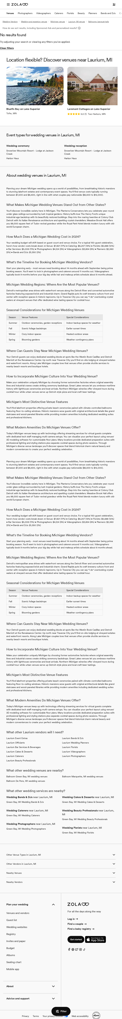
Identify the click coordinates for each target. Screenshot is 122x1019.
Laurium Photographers (73, 748)
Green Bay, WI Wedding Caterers (23, 808)
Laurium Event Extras (16, 731)
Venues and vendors (17, 905)
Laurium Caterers (15, 748)
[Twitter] (76, 943)
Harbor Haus (12, 151)
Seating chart (13, 954)
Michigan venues (58, 22)
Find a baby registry (81, 921)
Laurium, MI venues (76, 22)
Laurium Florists (70, 740)
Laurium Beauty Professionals (21, 753)
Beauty (81, 13)
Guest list (11, 912)
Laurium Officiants (15, 735)
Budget (10, 940)
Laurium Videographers (73, 744)
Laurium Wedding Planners (75, 735)
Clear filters (7, 48)
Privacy (25, 1009)
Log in (73, 911)
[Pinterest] (73, 943)
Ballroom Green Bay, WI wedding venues (26, 769)
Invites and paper (16, 933)
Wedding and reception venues (34, 22)
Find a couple (77, 916)
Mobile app (12, 961)
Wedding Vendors (10, 22)
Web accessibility (80, 1009)
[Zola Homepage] (19, 4)
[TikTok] (84, 943)
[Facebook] (69, 943)
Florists (70, 13)
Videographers (43, 13)
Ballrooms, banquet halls (98, 22)
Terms (36, 1009)
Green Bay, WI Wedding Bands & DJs (25, 794)
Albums (10, 947)
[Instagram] (80, 943)
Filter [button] (61, 1011)
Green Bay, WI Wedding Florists (78, 825)
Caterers (58, 13)
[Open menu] (8, 4)
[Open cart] (114, 4)
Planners (92, 13)
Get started (76, 932)
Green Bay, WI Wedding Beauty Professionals (84, 812)
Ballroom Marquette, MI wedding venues (82, 769)
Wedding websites (16, 919)
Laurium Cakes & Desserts (19, 744)
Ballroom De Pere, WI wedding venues (25, 773)
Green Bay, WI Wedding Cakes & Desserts (83, 794)
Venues (10, 13)
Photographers (25, 13)
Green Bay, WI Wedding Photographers (26, 821)
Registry (11, 926)
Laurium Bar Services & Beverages (23, 740)
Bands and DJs (108, 13)
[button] (43, 70)
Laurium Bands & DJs (72, 731)
